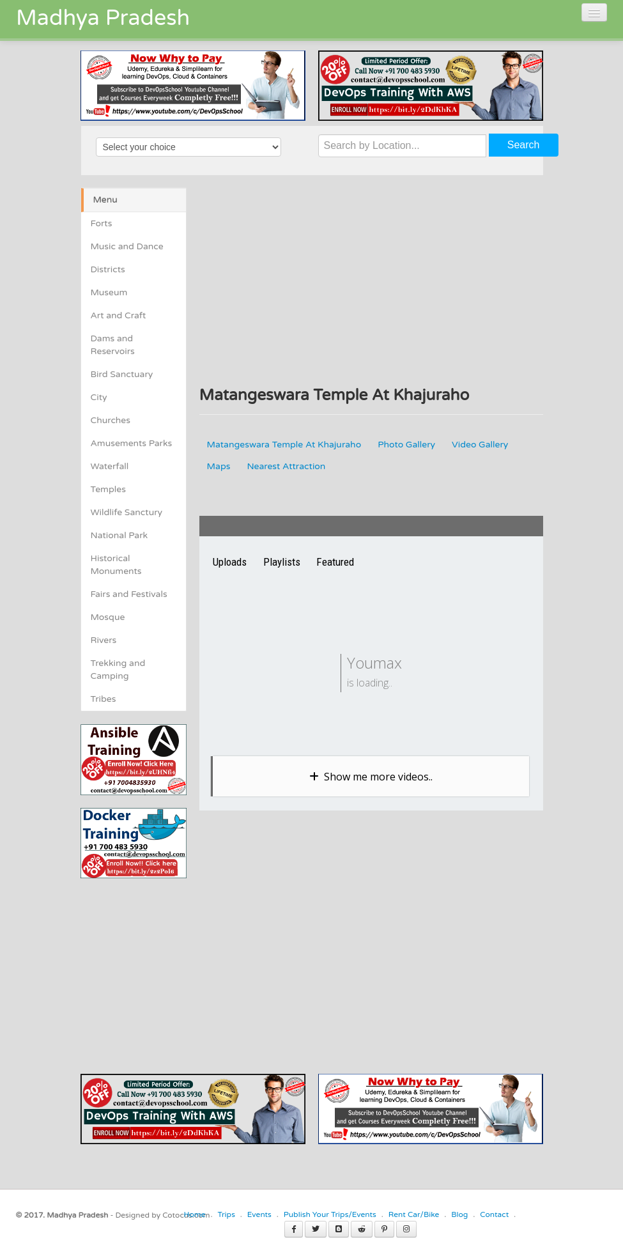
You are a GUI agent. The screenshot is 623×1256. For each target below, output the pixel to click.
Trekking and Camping (118, 669)
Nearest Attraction (286, 466)
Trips (226, 1214)
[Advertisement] (188, 967)
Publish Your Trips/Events (330, 1214)
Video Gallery (480, 444)
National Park (119, 535)
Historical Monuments (116, 565)
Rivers (104, 640)
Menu (105, 199)
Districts (108, 269)
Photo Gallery (406, 444)
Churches (111, 420)
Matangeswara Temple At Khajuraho (284, 444)
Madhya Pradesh (103, 18)
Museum (109, 292)
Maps (219, 466)
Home (194, 1214)
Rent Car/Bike (414, 1214)
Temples (108, 489)
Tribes (103, 699)
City (99, 397)
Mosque (108, 617)
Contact (494, 1214)
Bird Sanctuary (122, 374)
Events (259, 1214)
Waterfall (110, 466)
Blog (459, 1214)
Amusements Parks (132, 443)
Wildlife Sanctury (127, 512)
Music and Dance (127, 246)
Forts (101, 223)
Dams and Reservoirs (113, 345)
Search (523, 144)
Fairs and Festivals (129, 594)
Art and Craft (118, 315)
